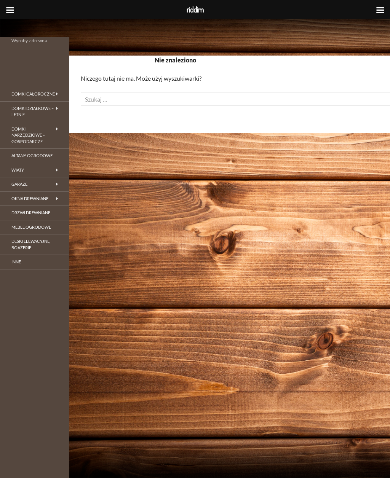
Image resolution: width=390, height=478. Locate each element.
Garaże (19, 184)
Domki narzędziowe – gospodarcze (28, 135)
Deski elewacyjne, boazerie (30, 244)
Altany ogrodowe (32, 155)
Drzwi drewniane (30, 212)
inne (16, 261)
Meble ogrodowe (31, 227)
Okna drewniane (29, 198)
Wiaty (17, 169)
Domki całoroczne (33, 93)
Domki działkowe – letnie (32, 111)
